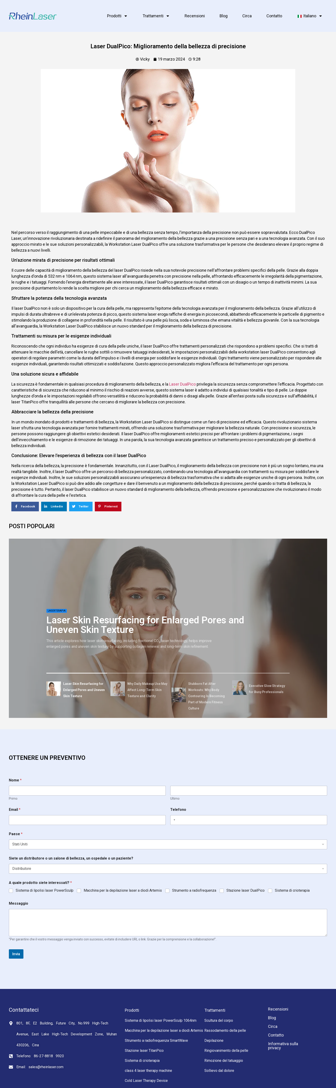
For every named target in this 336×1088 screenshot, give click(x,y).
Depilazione (213, 1040)
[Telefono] (248, 820)
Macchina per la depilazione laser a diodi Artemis (123, 890)
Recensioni (195, 15)
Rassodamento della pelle (225, 1030)
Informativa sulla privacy (283, 1045)
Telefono (178, 809)
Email (14, 809)
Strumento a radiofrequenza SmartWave (156, 1040)
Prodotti (117, 16)
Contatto (274, 15)
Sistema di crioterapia (292, 890)
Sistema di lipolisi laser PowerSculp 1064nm (160, 1020)
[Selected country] (173, 820)
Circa (247, 15)
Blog (224, 15)
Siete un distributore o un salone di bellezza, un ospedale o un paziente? (71, 858)
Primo (13, 798)
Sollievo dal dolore (219, 1070)
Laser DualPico (182, 384)
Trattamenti (156, 16)
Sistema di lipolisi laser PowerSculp (44, 890)
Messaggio (18, 903)
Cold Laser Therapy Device (146, 1080)
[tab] (76, 689)
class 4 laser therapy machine (148, 1070)
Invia (16, 954)
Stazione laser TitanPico (144, 1050)
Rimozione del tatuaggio (223, 1060)
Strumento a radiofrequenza (194, 890)
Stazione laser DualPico (245, 890)
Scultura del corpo (218, 1020)
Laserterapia (56, 610)
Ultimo (175, 798)
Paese (16, 834)
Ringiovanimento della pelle (226, 1050)
